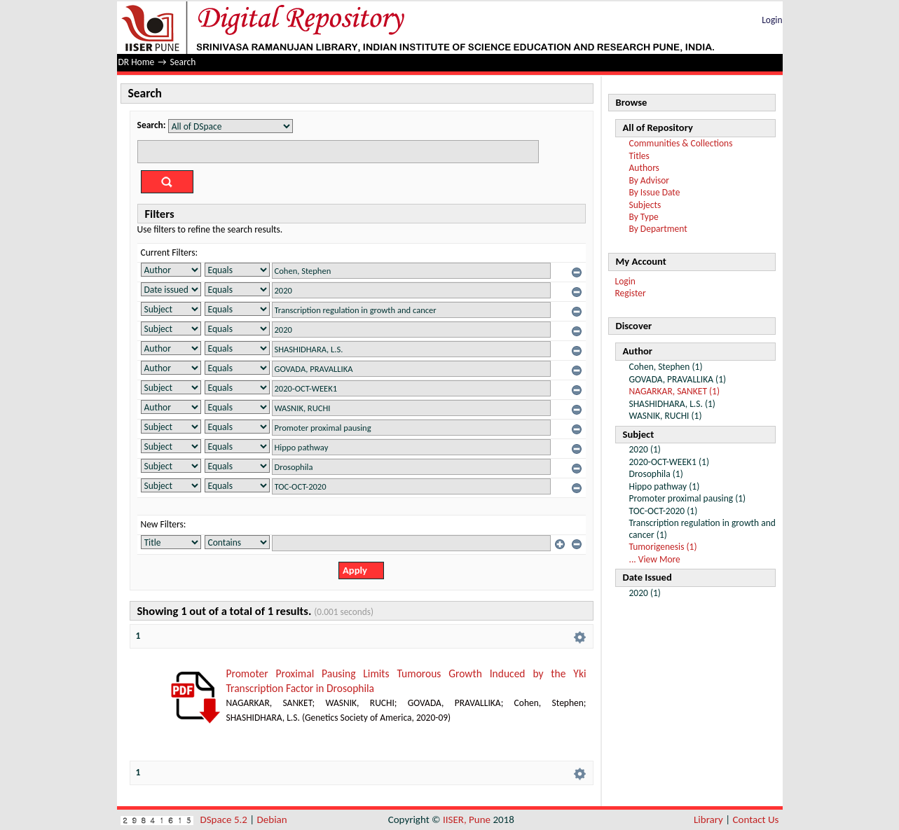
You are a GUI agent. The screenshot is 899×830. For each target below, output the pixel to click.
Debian (272, 819)
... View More (654, 559)
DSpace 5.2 (225, 819)
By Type (644, 217)
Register (630, 293)
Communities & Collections (681, 143)
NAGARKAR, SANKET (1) (674, 391)
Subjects (645, 205)
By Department (658, 229)
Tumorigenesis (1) (663, 547)
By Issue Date (654, 192)
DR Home (136, 62)
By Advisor (649, 180)
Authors (644, 168)
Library (708, 819)
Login (772, 20)
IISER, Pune (466, 819)
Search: (151, 125)
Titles (639, 156)
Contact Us (756, 819)
